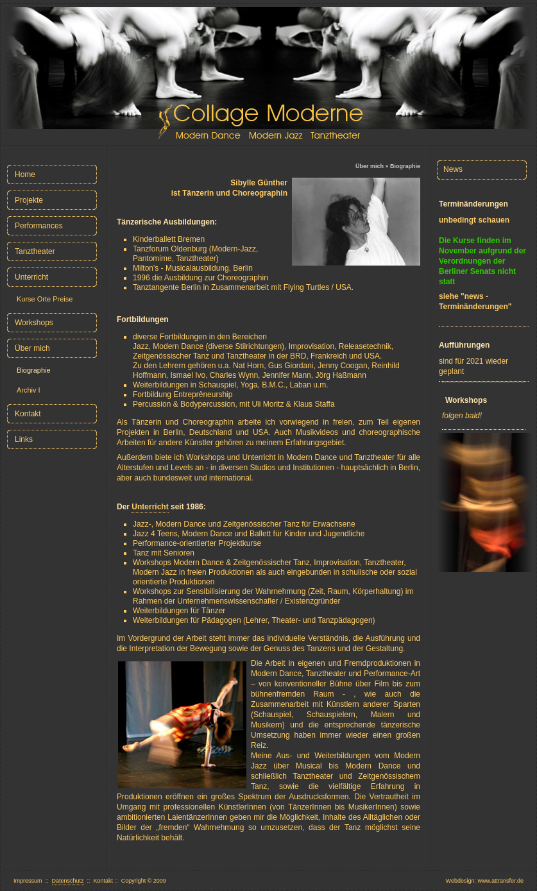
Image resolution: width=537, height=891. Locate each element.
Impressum (27, 881)
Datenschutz (68, 881)
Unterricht (150, 506)
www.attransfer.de (500, 881)
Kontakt (104, 881)
